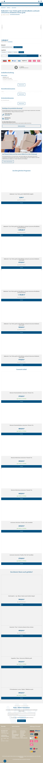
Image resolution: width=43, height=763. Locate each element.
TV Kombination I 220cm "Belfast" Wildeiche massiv (21, 689)
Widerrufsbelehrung (15, 734)
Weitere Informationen (8, 161)
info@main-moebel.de (5, 736)
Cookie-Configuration (23, 737)
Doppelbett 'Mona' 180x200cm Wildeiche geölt (21, 658)
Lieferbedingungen (15, 735)
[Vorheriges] (2, 27)
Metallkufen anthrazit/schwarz (7, 47)
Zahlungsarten (22, 730)
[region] (21, 27)
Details (21, 202)
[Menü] (2, 1)
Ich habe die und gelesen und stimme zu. (22, 717)
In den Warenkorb (23, 55)
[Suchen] (39, 4)
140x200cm (4, 52)
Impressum (22, 734)
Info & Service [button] (16, 726)
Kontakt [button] (3, 726)
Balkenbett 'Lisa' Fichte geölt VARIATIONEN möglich (21, 194)
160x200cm (10, 52)
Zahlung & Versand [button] (35, 726)
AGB (15, 717)
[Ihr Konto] (39, 1)
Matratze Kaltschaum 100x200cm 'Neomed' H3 (21, 490)
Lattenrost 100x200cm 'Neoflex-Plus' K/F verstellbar (21, 555)
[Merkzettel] (4, 1)
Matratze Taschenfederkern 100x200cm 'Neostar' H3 (21, 425)
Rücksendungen (23, 731)
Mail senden (7, 119)
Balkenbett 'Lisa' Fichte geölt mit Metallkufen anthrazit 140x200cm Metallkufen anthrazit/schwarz (22, 227)
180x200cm (15, 52)
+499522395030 (4, 735)
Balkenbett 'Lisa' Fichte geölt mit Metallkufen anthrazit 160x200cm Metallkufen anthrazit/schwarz (21, 292)
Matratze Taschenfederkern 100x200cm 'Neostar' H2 (21, 392)
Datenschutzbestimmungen (22, 717)
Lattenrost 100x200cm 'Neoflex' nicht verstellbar (21, 522)
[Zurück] (1, 269)
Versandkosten (10, 41)
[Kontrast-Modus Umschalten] (5, 761)
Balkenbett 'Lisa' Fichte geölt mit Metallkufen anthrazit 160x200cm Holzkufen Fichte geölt (21, 324)
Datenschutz (22, 733)
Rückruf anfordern (21, 126)
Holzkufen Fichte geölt (18, 47)
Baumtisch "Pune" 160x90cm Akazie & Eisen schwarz (21, 627)
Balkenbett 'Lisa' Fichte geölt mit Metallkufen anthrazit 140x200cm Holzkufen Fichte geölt (21, 259)
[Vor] (41, 269)
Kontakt (21, 736)
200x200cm (21, 52)
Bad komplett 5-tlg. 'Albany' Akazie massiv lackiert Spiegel (21, 596)
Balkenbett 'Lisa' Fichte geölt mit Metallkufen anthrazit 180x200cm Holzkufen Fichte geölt (21, 357)
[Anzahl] (4, 55)
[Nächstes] (41, 27)
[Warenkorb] (41, 1)
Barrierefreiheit (22, 735)
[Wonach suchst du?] (20, 4)
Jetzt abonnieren (21, 720)
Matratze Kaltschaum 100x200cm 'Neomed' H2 (21, 457)
